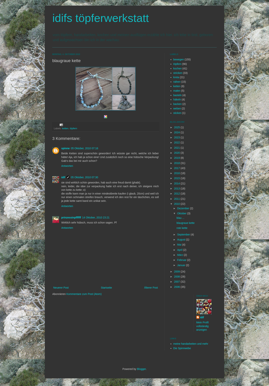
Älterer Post (151, 287)
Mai (179, 244)
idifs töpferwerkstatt (100, 18)
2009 (177, 271)
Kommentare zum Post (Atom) (84, 293)
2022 (177, 142)
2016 (177, 173)
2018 (177, 163)
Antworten (67, 165)
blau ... (180, 217)
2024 (177, 132)
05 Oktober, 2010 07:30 (84, 177)
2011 (177, 198)
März (180, 254)
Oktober (182, 213)
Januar (181, 265)
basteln (177, 95)
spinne (65, 148)
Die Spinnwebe (182, 348)
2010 (177, 203)
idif (63, 177)
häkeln (177, 99)
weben (177, 108)
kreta (176, 77)
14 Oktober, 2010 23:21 (95, 217)
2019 (177, 157)
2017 (177, 168)
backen (177, 103)
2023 (177, 137)
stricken (177, 72)
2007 (177, 281)
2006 (177, 286)
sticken (177, 112)
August (181, 239)
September (184, 234)
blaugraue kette (186, 222)
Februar (182, 259)
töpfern (73, 128)
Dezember (183, 208)
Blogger (141, 368)
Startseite (106, 287)
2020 (177, 152)
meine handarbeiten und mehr (190, 343)
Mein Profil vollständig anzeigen (202, 326)
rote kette (182, 227)
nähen (177, 81)
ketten (65, 128)
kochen (177, 68)
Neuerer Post (61, 287)
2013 (177, 188)
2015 (177, 178)
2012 (177, 193)
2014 (177, 183)
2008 (177, 276)
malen (176, 90)
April (180, 249)
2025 (177, 127)
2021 (177, 147)
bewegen (178, 59)
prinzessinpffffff (71, 217)
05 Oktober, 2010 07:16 (84, 148)
